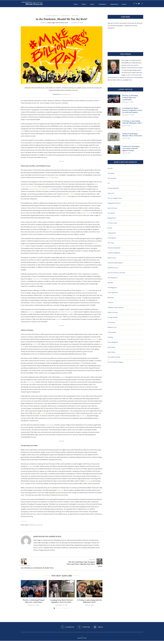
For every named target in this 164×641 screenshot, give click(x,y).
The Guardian (112, 178)
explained (50, 229)
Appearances (114, 4)
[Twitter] (136, 4)
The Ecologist (112, 332)
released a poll (37, 279)
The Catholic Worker (114, 357)
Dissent (131, 65)
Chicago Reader (113, 317)
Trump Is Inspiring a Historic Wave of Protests (132, 135)
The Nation (111, 173)
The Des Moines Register (115, 362)
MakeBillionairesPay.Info (35, 525)
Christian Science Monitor (116, 307)
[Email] (139, 4)
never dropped (31, 382)
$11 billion (71, 194)
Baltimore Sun (112, 327)
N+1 (109, 183)
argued (76, 145)
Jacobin (110, 228)
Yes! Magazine (112, 287)
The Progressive (113, 292)
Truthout (110, 302)
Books (84, 4)
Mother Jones (112, 258)
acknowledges (49, 425)
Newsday (111, 297)
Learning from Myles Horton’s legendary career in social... (61, 601)
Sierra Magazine (113, 342)
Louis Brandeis (33, 187)
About (75, 4)
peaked (62, 377)
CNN (82, 210)
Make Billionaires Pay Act (66, 312)
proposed (59, 319)
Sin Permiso (111, 322)
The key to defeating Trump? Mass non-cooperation (34, 601)
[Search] (142, 4)
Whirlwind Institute (136, 68)
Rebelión (110, 283)
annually (88, 481)
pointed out (95, 339)
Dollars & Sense (113, 312)
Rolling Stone (112, 218)
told (81, 363)
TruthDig (110, 337)
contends (95, 131)
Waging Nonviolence (114, 203)
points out (83, 416)
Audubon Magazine (114, 253)
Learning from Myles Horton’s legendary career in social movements (132, 110)
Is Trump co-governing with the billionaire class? (89, 601)
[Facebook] (134, 4)
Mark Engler (125, 60)
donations (63, 196)
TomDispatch (112, 233)
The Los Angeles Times (115, 198)
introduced (31, 312)
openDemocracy (113, 268)
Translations (102, 4)
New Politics (111, 352)
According (31, 466)
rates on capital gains (51, 178)
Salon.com (111, 193)
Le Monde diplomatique (115, 263)
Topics (92, 4)
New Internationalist (114, 248)
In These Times (112, 223)
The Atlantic (111, 213)
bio (120, 80)
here (130, 80)
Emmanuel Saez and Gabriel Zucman (40, 189)
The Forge (111, 243)
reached (35, 344)
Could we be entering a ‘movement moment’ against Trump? (131, 148)
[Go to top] (82, 638)
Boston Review (65, 94)
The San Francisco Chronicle (116, 273)
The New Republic (113, 188)
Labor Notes (111, 347)
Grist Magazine (112, 278)
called (23, 131)
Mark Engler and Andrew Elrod (57, 23)
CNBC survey (86, 213)
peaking (43, 413)
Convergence (112, 238)
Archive (124, 4)
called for (85, 291)
